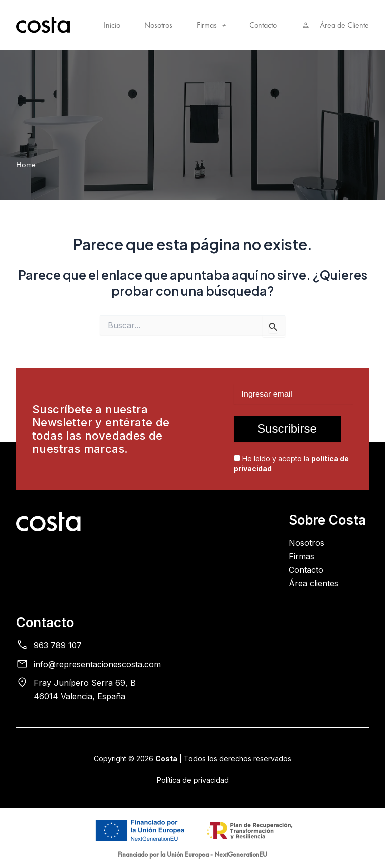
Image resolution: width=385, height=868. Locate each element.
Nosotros (158, 25)
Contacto (263, 25)
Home (26, 164)
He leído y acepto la (291, 463)
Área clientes (313, 583)
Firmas (211, 25)
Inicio (112, 25)
